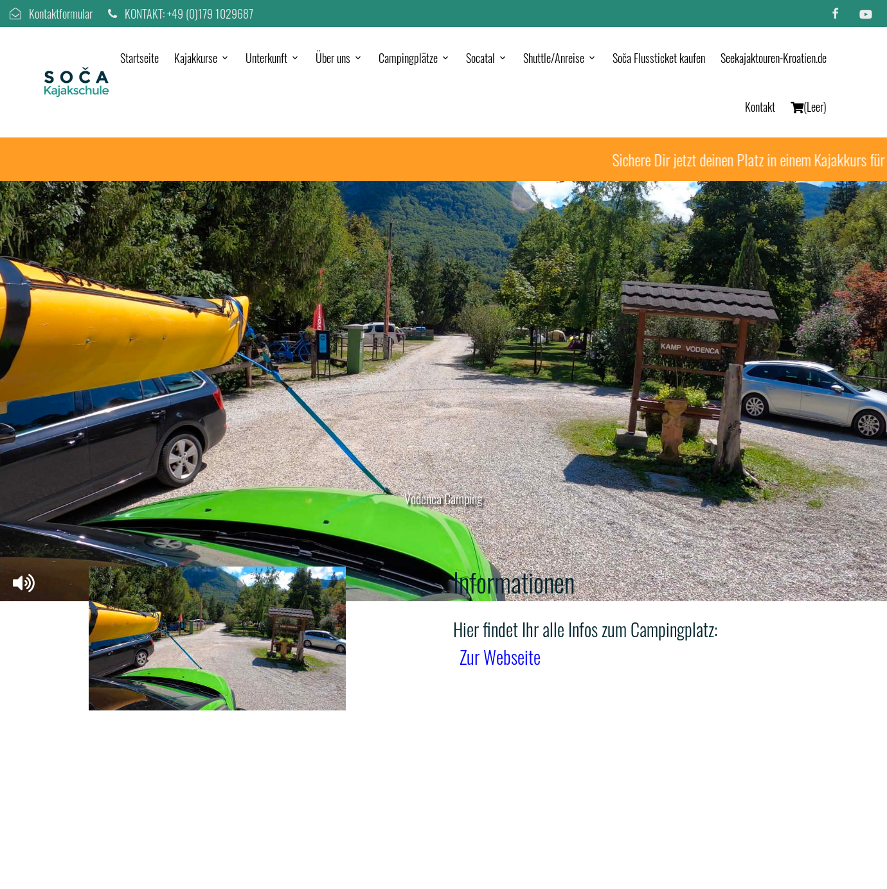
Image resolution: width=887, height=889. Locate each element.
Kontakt (760, 106)
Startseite (139, 57)
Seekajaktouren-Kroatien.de (774, 57)
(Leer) (809, 106)
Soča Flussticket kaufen (659, 57)
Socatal (480, 57)
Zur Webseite (500, 657)
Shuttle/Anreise (553, 57)
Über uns (333, 57)
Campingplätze (408, 57)
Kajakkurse (195, 57)
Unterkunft (266, 57)
